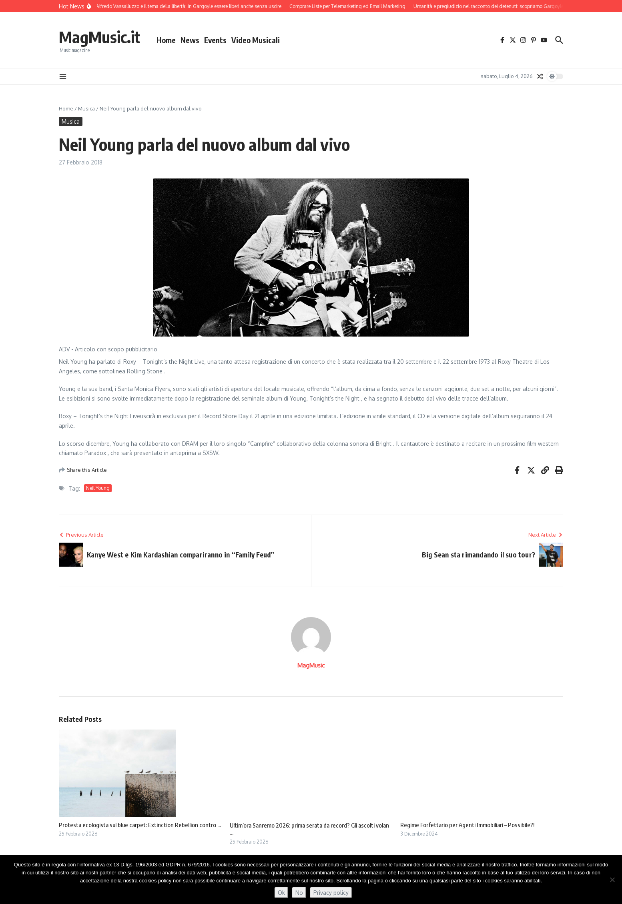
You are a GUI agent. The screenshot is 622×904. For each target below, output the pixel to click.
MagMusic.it (99, 37)
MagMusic (311, 665)
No (299, 892)
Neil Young (98, 488)
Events (215, 40)
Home (166, 40)
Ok (281, 892)
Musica (86, 108)
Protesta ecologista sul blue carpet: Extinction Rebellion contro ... (140, 824)
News (190, 40)
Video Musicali (255, 40)
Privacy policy (331, 892)
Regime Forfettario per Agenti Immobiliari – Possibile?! (467, 824)
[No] (612, 880)
